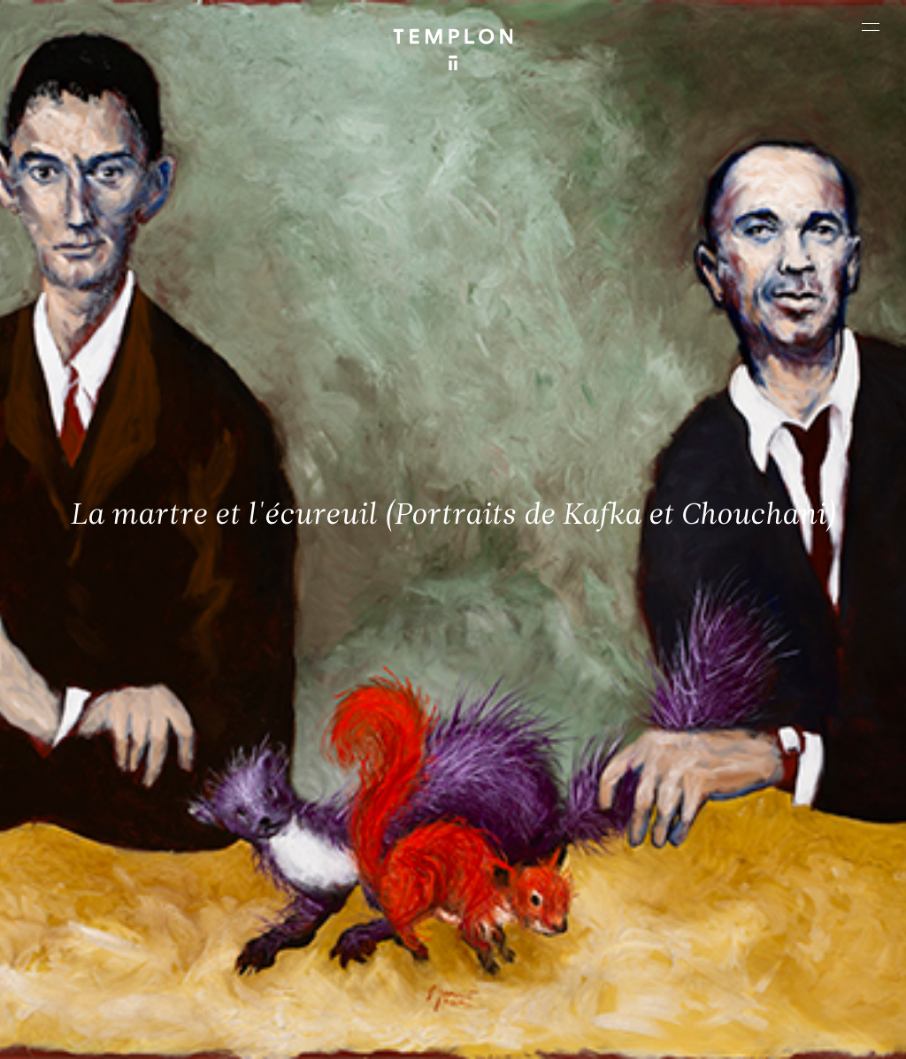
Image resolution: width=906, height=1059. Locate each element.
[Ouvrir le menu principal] (870, 26)
